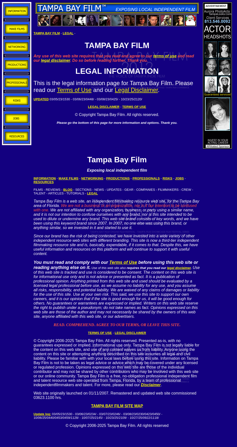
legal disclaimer (55, 60)
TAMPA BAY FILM (47, 33)
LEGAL (68, 33)
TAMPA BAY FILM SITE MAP (117, 406)
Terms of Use (74, 90)
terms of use (165, 56)
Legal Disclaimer (136, 90)
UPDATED (41, 99)
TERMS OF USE (100, 333)
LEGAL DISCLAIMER (103, 107)
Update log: (42, 414)
